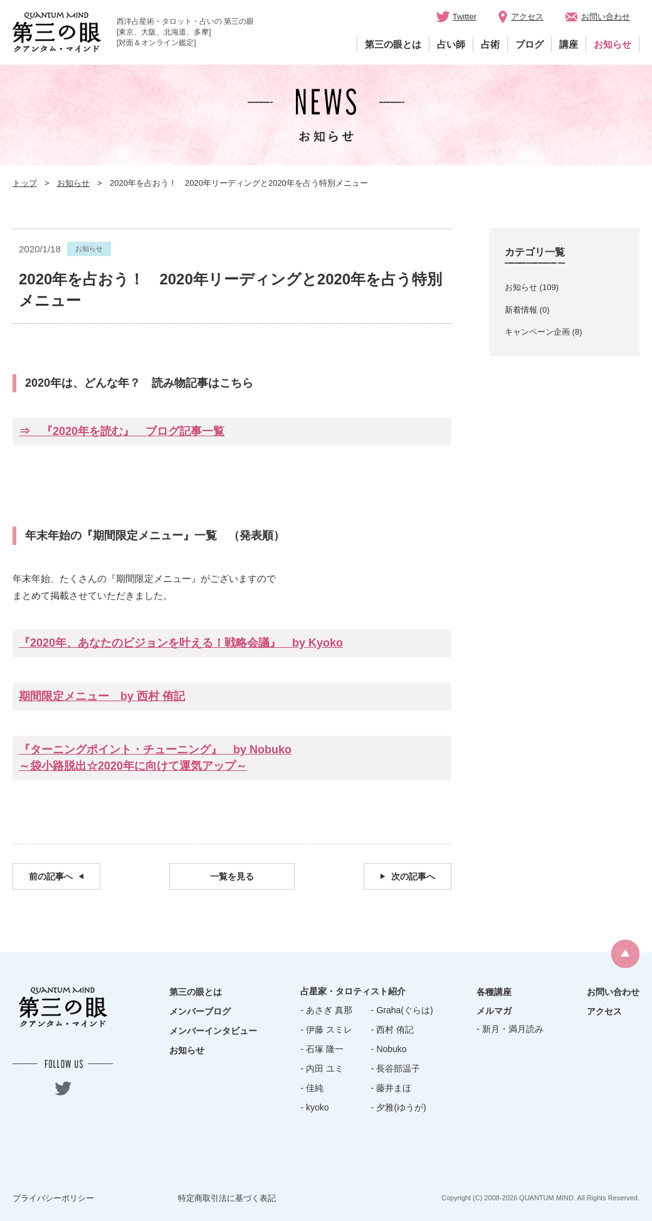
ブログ (529, 44)
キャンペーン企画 (537, 331)
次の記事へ (413, 876)
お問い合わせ (605, 16)
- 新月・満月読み (510, 1029)
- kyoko (314, 1107)
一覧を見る (232, 876)
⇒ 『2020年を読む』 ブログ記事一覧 (121, 431)
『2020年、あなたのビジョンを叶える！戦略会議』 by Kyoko (181, 643)
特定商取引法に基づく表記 (227, 1198)
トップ (25, 183)
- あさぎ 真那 (326, 1010)
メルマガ (494, 1011)
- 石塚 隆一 (321, 1049)
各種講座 (494, 992)
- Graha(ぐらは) (402, 1010)
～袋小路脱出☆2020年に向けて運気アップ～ (133, 766)
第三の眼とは (393, 44)
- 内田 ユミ (321, 1068)
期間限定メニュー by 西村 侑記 (102, 696)
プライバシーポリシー (53, 1198)
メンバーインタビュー (213, 1031)
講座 (568, 44)
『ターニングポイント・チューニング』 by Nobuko (155, 749)
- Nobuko (389, 1049)
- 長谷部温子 (396, 1068)
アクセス (527, 16)
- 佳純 (311, 1088)
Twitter (464, 16)
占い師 (451, 44)
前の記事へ (51, 876)
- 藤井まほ (391, 1088)
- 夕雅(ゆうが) (398, 1107)
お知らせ (612, 44)
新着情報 (521, 310)
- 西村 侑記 (392, 1030)
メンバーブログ (200, 1011)
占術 (490, 44)
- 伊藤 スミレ (326, 1030)
